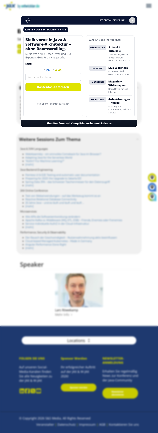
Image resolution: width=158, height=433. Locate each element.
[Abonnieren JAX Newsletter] (44, 70)
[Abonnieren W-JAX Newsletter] (53, 70)
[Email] (53, 77)
